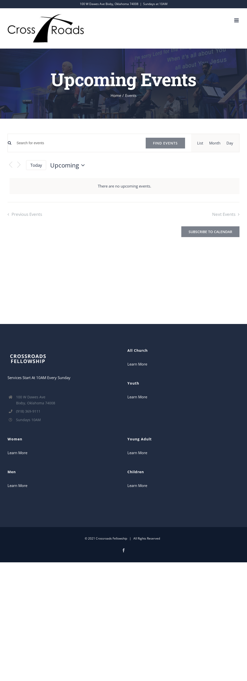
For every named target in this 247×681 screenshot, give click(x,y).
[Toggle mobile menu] (236, 20)
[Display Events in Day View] (229, 143)
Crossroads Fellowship (111, 538)
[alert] (124, 186)
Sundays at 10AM (155, 4)
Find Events (165, 143)
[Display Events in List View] (200, 143)
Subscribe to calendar (210, 232)
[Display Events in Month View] (214, 143)
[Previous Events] (11, 165)
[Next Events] (19, 165)
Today (36, 165)
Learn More (137, 364)
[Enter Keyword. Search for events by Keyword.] (75, 143)
